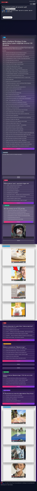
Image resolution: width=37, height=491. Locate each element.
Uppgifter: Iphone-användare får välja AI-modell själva (14, 128)
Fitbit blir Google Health (9, 79)
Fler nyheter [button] (18, 386)
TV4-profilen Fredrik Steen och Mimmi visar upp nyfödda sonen (16, 352)
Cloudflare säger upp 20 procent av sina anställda (14, 62)
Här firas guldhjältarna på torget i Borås (12, 329)
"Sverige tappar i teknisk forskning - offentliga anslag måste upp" (17, 71)
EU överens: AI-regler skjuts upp (11, 90)
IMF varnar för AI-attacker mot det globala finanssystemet (15, 54)
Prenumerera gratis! (7, 17)
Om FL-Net (7, 484)
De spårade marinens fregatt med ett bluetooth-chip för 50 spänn (17, 109)
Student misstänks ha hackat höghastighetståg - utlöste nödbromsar (17, 56)
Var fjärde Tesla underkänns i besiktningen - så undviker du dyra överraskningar (19, 144)
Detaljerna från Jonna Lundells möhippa (12, 356)
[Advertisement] (18, 27)
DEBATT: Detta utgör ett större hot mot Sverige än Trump (16, 196)
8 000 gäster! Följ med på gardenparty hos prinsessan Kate (15, 381)
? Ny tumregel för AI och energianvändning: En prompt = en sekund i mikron (18, 77)
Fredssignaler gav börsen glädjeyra (12, 192)
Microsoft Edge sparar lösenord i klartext (12, 94)
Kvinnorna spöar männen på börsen (12, 188)
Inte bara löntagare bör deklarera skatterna (14, 198)
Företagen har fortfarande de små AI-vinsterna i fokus (15, 75)
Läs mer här (4, 50)
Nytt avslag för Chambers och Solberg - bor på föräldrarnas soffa (16, 69)
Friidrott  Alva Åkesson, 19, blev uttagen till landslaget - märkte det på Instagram (19, 331)
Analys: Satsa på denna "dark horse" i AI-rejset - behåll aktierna (16, 140)
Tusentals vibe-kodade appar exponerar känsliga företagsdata (16, 52)
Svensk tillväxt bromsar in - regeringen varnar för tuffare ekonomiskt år (18, 194)
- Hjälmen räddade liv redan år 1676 (18, 237)
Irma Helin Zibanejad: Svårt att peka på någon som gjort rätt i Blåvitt (17, 333)
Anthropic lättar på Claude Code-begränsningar (13, 92)
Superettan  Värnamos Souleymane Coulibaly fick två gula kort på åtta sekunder (19, 335)
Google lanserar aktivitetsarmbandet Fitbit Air (13, 81)
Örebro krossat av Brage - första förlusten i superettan (15, 337)
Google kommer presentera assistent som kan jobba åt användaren (17, 104)
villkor (11, 11)
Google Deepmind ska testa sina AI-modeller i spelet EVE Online (16, 96)
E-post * (3, 8)
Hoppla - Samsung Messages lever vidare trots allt (14, 100)
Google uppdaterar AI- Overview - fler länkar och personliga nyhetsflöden (18, 58)
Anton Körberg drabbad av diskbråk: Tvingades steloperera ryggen (17, 354)
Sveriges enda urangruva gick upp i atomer (13, 66)
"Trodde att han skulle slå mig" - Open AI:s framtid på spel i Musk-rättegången (18, 83)
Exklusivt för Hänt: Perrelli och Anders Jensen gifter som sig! (15, 358)
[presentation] (7, 14)
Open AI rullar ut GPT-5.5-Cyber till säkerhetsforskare (14, 64)
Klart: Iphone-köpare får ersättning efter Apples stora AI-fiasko (16, 138)
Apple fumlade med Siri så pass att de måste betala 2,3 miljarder (16, 136)
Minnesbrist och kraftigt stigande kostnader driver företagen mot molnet (18, 142)
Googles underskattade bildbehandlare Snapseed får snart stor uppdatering (18, 117)
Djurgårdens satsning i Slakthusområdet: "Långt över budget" (17, 200)
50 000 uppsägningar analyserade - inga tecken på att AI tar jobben (17, 73)
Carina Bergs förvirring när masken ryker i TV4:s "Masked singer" (16, 348)
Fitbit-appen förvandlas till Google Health (12, 85)
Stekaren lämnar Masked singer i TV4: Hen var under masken (15, 350)
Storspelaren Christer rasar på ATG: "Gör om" (13, 400)
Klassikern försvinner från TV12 (11, 327)
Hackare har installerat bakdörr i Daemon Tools (13, 123)
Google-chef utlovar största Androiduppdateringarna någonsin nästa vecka (18, 134)
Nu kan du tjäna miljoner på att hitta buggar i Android (14, 130)
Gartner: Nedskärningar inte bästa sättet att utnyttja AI (15, 111)
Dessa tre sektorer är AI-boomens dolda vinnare (13, 88)
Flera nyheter (18, 148)
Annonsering (3, 484)
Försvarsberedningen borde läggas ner (13, 190)
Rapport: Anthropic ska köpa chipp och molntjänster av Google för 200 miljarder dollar (20, 132)
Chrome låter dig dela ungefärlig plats (12, 115)
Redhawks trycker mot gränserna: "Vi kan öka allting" (14, 397)
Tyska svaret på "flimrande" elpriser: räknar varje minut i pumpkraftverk (17, 113)
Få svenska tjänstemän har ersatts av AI (12, 60)
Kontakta (11, 484)
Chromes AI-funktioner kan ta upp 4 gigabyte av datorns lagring (16, 121)
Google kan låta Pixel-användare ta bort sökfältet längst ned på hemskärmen (18, 98)
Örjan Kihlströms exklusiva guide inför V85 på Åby (14, 395)
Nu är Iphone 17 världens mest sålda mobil (12, 119)
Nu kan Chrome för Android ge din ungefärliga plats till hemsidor (16, 102)
